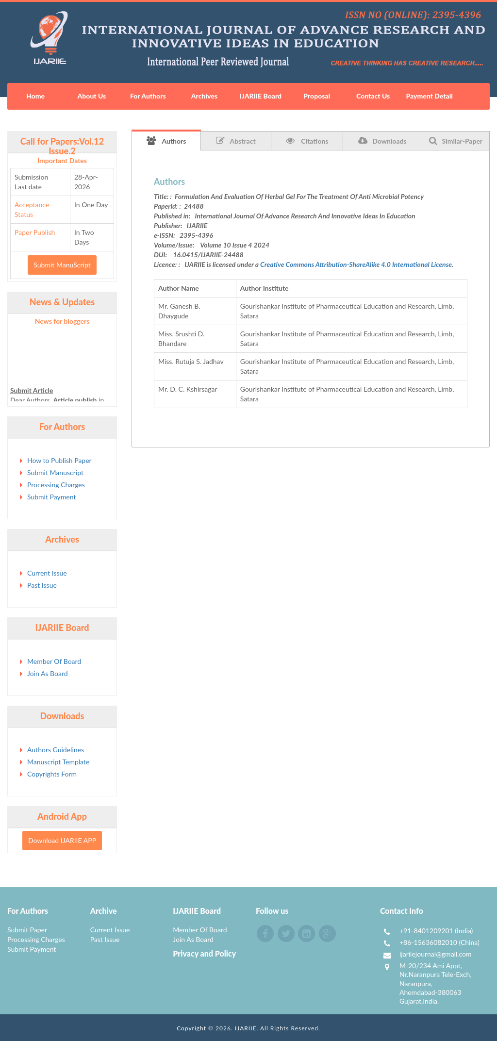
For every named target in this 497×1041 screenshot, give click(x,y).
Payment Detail (429, 96)
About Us (92, 96)
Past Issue (42, 585)
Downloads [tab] (382, 140)
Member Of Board (54, 661)
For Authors (148, 96)
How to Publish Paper (59, 460)
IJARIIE (246, 1028)
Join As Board (47, 673)
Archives (204, 96)
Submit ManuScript (61, 265)
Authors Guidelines (55, 749)
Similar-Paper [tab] (456, 140)
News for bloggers (62, 321)
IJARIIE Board (261, 96)
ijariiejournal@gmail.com (435, 954)
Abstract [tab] (235, 140)
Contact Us (373, 96)
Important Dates (62, 160)
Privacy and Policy (204, 953)
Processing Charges (56, 484)
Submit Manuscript (55, 472)
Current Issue (47, 573)
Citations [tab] (307, 140)
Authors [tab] (166, 140)
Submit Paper (27, 929)
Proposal (316, 96)
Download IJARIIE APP (62, 840)
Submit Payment (51, 497)
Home (35, 96)
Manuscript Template (58, 762)
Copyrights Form (52, 774)
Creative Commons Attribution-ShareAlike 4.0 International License (356, 264)
